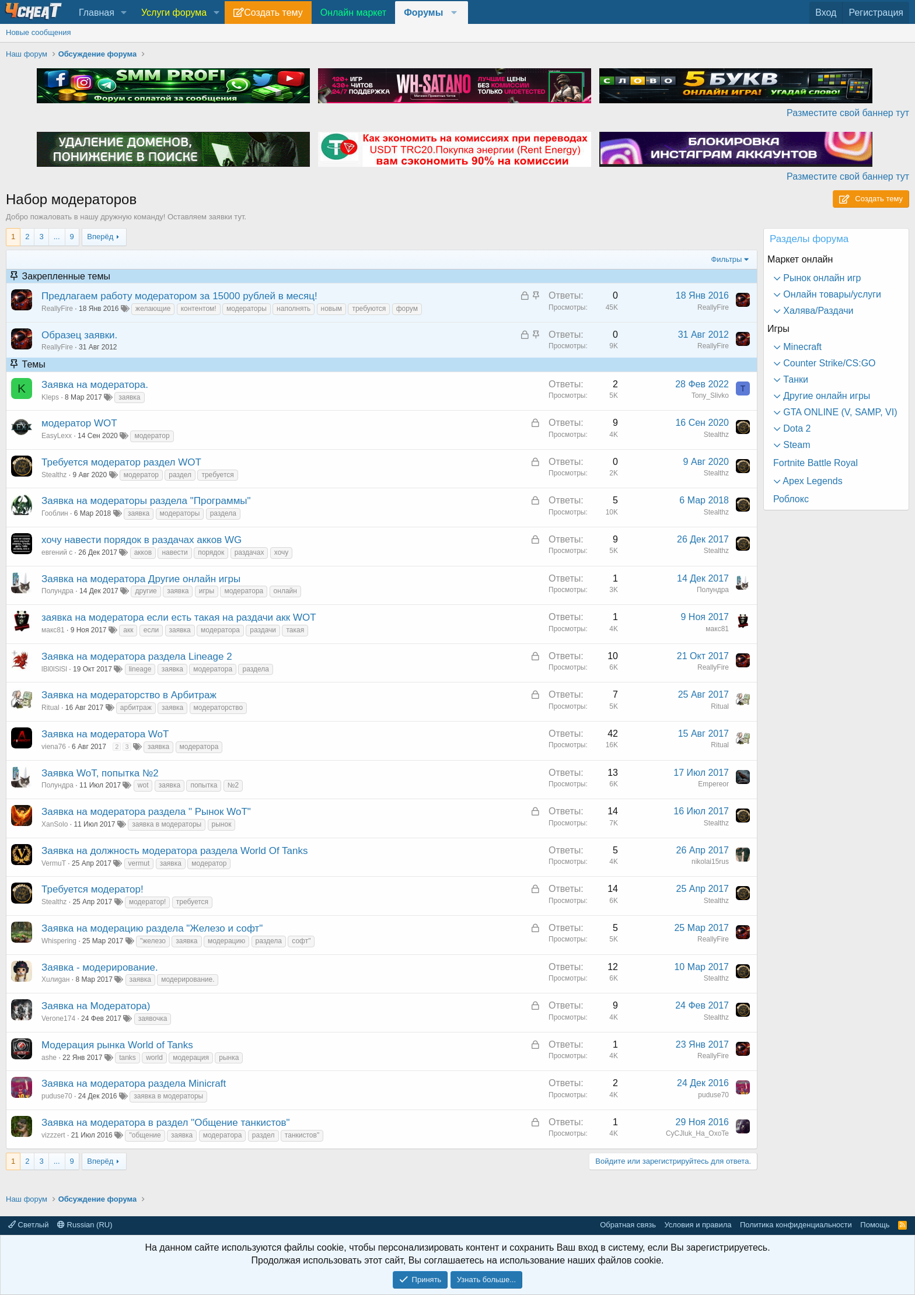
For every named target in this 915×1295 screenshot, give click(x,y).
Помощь (874, 1224)
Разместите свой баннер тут (848, 113)
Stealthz (716, 434)
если (151, 630)
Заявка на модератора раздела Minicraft (133, 1083)
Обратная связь (628, 1224)
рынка (229, 1058)
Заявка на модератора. (94, 384)
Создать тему (273, 13)
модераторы (246, 308)
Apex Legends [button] (812, 481)
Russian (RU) (85, 1224)
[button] (124, 13)
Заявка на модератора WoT (105, 734)
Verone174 (58, 1018)
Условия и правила (697, 1224)
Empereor (713, 784)
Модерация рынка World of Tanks (117, 1045)
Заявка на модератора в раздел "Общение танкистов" (165, 1122)
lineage (140, 669)
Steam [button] (796, 445)
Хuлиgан (55, 979)
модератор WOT (79, 423)
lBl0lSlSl (54, 669)
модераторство (218, 708)
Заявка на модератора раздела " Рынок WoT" (146, 811)
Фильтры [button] (726, 259)
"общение (144, 1135)
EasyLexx (56, 436)
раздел (180, 475)
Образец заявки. (79, 335)
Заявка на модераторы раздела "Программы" (146, 500)
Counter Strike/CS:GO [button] (828, 363)
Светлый (28, 1224)
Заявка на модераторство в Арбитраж (128, 695)
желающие (152, 308)
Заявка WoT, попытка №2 (100, 773)
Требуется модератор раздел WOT (121, 462)
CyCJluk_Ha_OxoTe (697, 1133)
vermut (139, 863)
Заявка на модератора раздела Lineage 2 (136, 656)
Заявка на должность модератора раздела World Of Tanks (174, 850)
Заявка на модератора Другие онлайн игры (140, 578)
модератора (243, 591)
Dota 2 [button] (796, 428)
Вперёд (100, 236)
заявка (129, 397)
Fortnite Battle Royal (815, 463)
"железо (153, 941)
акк (128, 630)
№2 (233, 785)
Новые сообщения (38, 32)
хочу (281, 552)
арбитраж (136, 708)
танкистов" (302, 1135)
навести (174, 552)
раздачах (249, 552)
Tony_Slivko (710, 395)
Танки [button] (794, 379)
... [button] (57, 236)
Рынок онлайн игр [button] (821, 278)
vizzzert (53, 1135)
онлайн (285, 591)
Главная (96, 13)
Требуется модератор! (92, 889)
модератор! (147, 902)
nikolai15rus (710, 862)
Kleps (50, 397)
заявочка (152, 1018)
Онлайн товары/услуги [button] (831, 294)
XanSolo (54, 824)
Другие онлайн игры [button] (825, 396)
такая (295, 630)
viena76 (53, 747)
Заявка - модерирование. (99, 967)
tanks (127, 1058)
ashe (49, 1058)
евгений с (56, 552)
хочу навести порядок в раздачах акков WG (141, 539)
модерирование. (187, 979)
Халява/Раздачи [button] (817, 311)
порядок (211, 552)
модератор (151, 436)
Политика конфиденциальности (796, 1224)
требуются (369, 308)
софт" (301, 941)
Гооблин (54, 513)
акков (143, 552)
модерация (191, 1058)
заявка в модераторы (166, 824)
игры (206, 591)
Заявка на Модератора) (95, 1006)
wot (143, 785)
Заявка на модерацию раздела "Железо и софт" (152, 928)
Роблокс (791, 499)
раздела (223, 513)
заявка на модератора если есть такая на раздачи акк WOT (178, 617)
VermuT (53, 863)
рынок (222, 824)
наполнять (293, 308)
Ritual (50, 708)
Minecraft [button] (801, 347)
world (154, 1058)
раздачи (263, 630)
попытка (203, 785)
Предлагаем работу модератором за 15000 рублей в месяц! (179, 296)
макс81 (53, 630)
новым (332, 308)
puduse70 (56, 1096)
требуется (217, 475)
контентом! (198, 308)
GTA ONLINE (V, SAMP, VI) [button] (839, 412)
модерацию (226, 941)
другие (145, 591)
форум (407, 308)
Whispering (58, 941)
